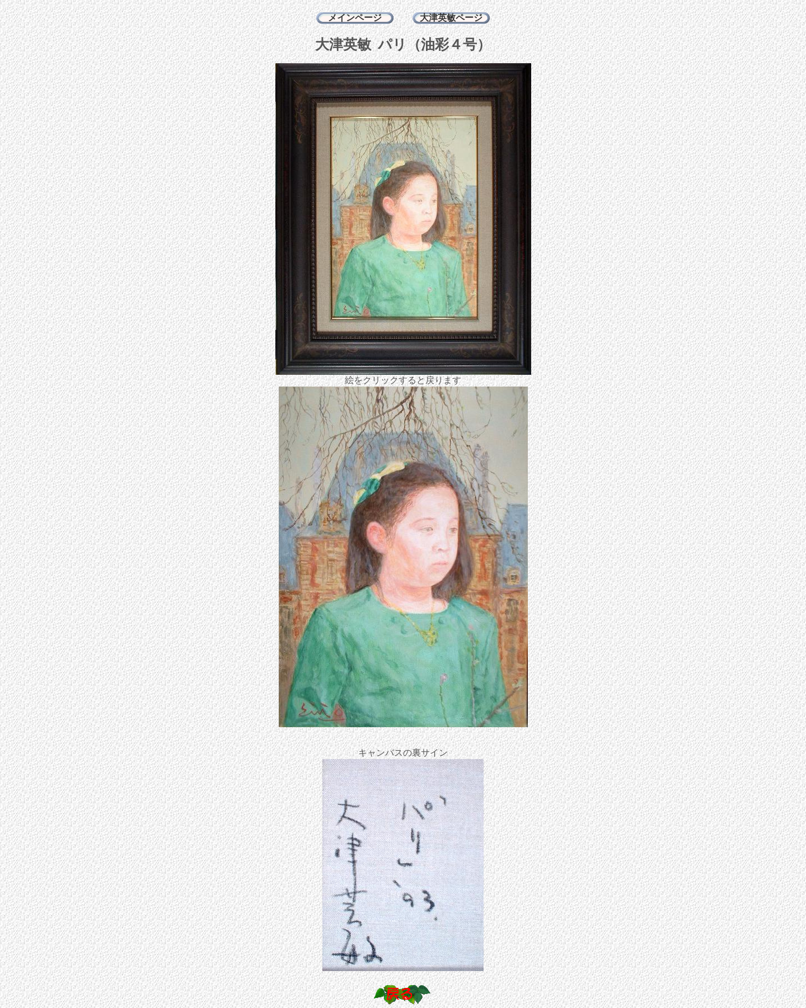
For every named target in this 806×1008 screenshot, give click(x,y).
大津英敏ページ (451, 17)
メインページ (355, 17)
